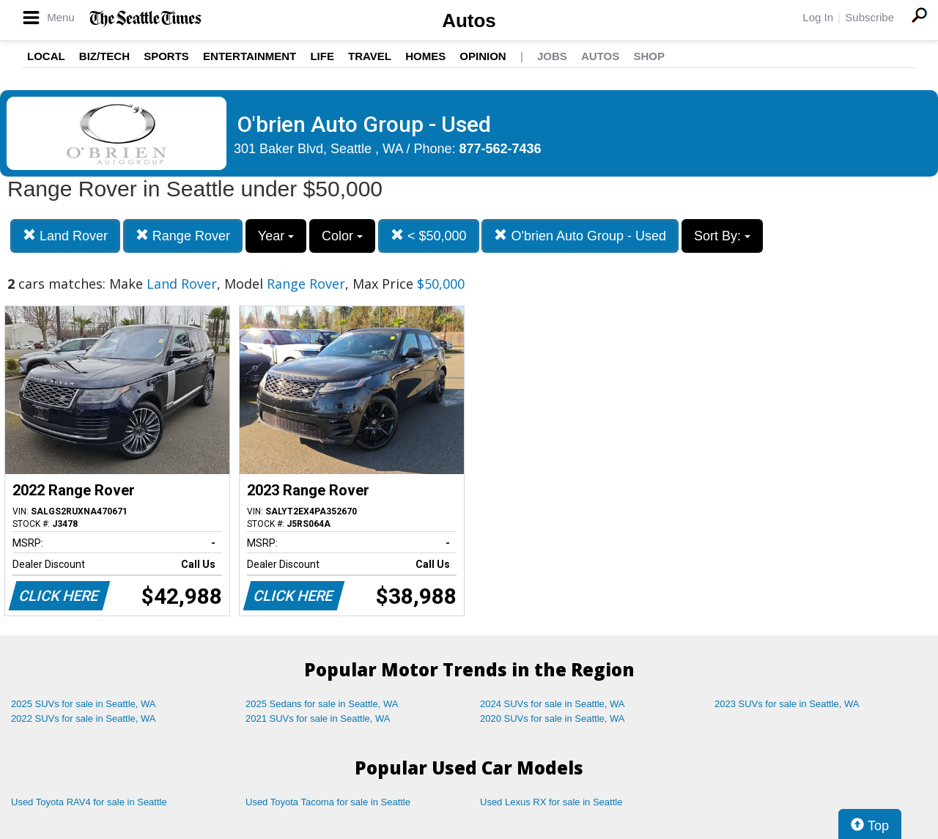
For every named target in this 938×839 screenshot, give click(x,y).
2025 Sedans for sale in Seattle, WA (321, 703)
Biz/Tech (104, 56)
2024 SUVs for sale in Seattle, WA (552, 703)
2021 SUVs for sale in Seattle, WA (318, 718)
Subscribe (869, 17)
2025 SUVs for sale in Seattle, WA (83, 703)
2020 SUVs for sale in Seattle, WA (552, 718)
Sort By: (722, 236)
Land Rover (65, 235)
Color (342, 236)
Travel (369, 56)
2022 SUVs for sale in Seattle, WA (83, 718)
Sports (166, 56)
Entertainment (249, 56)
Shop (649, 56)
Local (46, 56)
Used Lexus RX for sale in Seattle (551, 802)
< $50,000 (429, 235)
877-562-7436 (500, 148)
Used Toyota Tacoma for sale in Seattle (327, 802)
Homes (425, 56)
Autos (469, 21)
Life (322, 56)
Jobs (552, 56)
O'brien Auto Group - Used (580, 235)
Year (276, 236)
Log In (817, 17)
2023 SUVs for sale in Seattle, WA (787, 703)
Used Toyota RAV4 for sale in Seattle (89, 802)
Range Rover (183, 235)
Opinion (482, 56)
